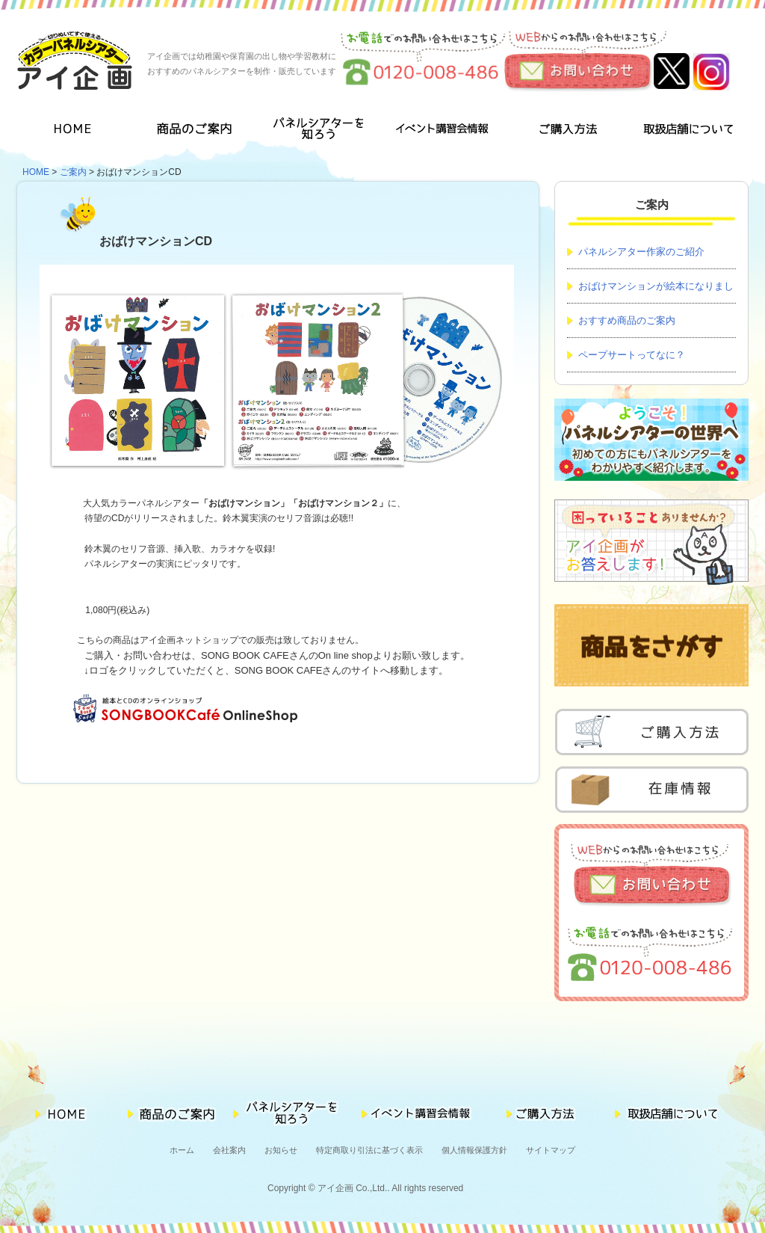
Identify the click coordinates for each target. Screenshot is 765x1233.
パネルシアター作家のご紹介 (641, 251)
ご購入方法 (565, 131)
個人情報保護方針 (474, 1150)
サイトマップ (550, 1150)
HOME (77, 131)
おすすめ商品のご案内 (626, 320)
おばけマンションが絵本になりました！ (650, 292)
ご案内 (73, 172)
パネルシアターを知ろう (321, 131)
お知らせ (280, 1150)
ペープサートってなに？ (631, 354)
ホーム (182, 1150)
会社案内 (229, 1150)
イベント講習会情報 (443, 131)
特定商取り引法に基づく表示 (369, 1150)
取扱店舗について (687, 131)
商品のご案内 (199, 131)
